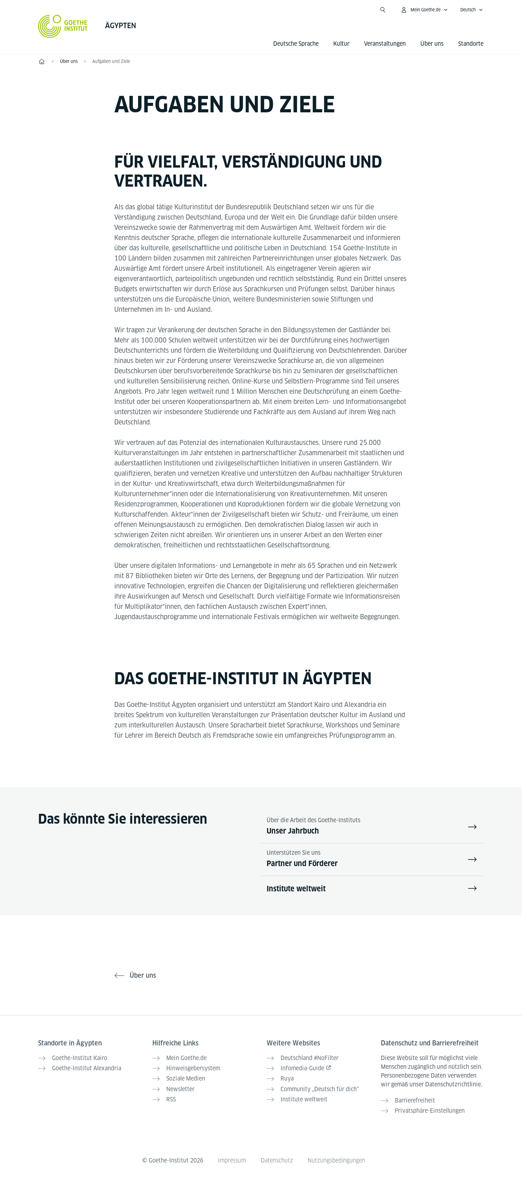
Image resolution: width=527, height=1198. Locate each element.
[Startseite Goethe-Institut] (63, 26)
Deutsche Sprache (296, 44)
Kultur (341, 44)
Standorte (470, 44)
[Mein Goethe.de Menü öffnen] (424, 10)
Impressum (232, 1160)
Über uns (432, 44)
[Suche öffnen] (382, 9)
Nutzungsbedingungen (336, 1160)
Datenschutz (277, 1160)
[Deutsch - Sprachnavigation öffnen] (471, 10)
